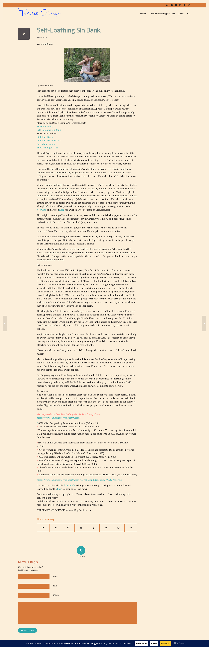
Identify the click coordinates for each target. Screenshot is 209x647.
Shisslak (78, 464)
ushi (71, 206)
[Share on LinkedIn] (81, 528)
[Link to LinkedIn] (167, 5)
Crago (87, 464)
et (91, 426)
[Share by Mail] (131, 528)
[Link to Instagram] (180, 5)
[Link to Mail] (172, 5)
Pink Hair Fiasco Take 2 (49, 140)
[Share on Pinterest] (68, 528)
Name (55, 577)
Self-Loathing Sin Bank (49, 130)
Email (55, 586)
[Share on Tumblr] (93, 528)
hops (61, 209)
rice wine (41, 209)
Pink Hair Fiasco (45, 137)
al (93, 426)
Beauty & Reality (45, 126)
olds (55, 426)
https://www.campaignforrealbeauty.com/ (59, 417)
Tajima (64, 206)
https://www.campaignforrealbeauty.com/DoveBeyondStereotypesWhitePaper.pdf (79, 480)
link (59, 489)
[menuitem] (142, 13)
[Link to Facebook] (163, 5)
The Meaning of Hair (47, 147)
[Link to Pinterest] (189, 5)
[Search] (188, 13)
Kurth (89, 453)
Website (56, 595)
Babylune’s (69, 485)
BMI (78, 222)
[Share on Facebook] (43, 528)
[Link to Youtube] (176, 5)
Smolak (41, 437)
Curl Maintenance (46, 144)
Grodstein (104, 456)
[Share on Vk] (106, 528)
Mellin (86, 426)
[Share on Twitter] (55, 528)
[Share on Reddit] (118, 528)
